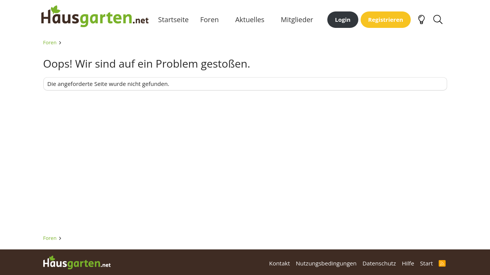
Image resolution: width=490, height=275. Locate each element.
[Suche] (438, 22)
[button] (226, 23)
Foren (211, 22)
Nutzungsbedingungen (326, 263)
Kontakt (279, 263)
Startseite (175, 22)
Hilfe (408, 263)
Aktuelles (251, 22)
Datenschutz (379, 263)
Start (426, 263)
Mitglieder (299, 22)
